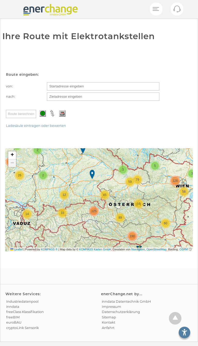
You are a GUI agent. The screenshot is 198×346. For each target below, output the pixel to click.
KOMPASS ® (49, 249)
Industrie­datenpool (22, 301)
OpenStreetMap (156, 249)
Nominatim (138, 249)
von (9, 86)
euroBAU (13, 322)
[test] (8, 9)
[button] (83, 149)
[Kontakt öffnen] (176, 10)
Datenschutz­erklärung (121, 312)
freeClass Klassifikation (25, 312)
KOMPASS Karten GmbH (95, 249)
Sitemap (109, 317)
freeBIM (13, 317)
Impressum (111, 307)
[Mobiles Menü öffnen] (155, 9)
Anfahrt (108, 328)
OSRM (183, 249)
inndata (12, 307)
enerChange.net (117, 294)
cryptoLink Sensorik (22, 328)
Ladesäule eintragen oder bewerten (36, 126)
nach (10, 96)
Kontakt (108, 322)
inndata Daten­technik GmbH (126, 301)
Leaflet (16, 249)
